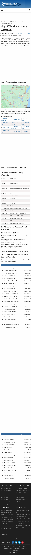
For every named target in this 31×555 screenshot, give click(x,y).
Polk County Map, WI (9, 309)
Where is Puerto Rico (6, 501)
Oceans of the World (6, 512)
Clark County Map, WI (9, 275)
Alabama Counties (8, 437)
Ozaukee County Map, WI (10, 306)
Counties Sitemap (20, 504)
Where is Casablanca (21, 499)
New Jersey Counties (9, 462)
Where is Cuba (4, 499)
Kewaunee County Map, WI (11, 293)
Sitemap (15, 550)
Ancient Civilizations (6, 528)
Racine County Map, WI (10, 311)
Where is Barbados (5, 495)
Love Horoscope (20, 497)
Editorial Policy (8, 548)
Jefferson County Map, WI (10, 291)
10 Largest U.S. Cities (21, 488)
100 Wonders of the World (7, 515)
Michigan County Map (9, 455)
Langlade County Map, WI (10, 296)
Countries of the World (7, 519)
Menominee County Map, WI (11, 301)
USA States (12, 21)
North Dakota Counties (10, 465)
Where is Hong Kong (6, 488)
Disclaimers (17, 548)
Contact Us (14, 546)
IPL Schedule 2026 (20, 523)
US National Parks (16, 131)
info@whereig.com (19, 538)
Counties (24, 21)
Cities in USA (6, 127)
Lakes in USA (26, 131)
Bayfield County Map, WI (10, 270)
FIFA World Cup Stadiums (22, 521)
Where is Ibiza (4, 497)
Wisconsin (18, 21)
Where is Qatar (5, 492)
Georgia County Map (9, 444)
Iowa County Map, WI (9, 288)
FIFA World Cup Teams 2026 (23, 518)
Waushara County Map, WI (11, 327)
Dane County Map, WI (9, 278)
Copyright (24, 548)
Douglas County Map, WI (10, 280)
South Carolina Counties (10, 470)
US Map (6, 21)
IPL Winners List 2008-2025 (23, 525)
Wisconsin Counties (9, 478)
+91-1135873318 (6, 538)
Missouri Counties (8, 457)
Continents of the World (7, 521)
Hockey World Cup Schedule (23, 530)
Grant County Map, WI (10, 286)
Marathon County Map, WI (11, 298)
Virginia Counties (8, 475)
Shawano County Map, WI (10, 316)
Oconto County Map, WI (10, 304)
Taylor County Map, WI (10, 319)
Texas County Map (9, 473)
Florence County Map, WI (10, 283)
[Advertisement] (15, 64)
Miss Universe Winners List (23, 490)
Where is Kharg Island (6, 510)
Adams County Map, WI (10, 268)
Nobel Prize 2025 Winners (22, 495)
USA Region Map (16, 119)
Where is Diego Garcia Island (8, 504)
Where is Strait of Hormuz (22, 492)
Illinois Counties (8, 447)
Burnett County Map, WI (10, 273)
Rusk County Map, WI (9, 314)
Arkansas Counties (9, 439)
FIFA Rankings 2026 (21, 516)
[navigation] (2, 10)
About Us (6, 546)
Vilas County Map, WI (9, 322)
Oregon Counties (8, 467)
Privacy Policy (22, 546)
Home (2, 21)
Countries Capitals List (6, 517)
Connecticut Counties (9, 442)
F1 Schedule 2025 (20, 527)
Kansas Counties (8, 449)
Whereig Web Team (24, 33)
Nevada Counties (8, 460)
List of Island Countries (7, 526)
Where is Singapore (6, 490)
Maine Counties (8, 452)
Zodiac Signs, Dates (21, 501)
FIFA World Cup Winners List (23, 514)
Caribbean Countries (6, 523)
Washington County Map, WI (11, 324)
